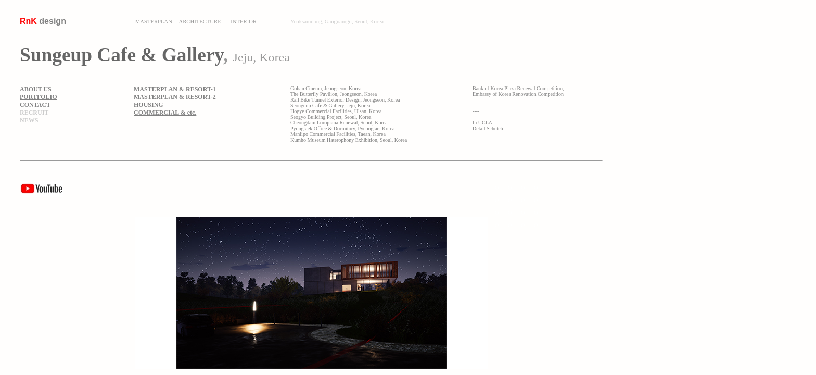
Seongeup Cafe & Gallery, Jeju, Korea (330, 105)
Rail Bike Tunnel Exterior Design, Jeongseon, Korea (345, 100)
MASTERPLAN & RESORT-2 (175, 97)
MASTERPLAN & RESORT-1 (175, 89)
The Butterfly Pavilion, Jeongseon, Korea (333, 94)
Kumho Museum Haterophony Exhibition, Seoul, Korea (348, 140)
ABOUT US (36, 89)
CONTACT (35, 104)
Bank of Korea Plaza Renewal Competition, (518, 88)
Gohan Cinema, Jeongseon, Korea (325, 88)
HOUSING (148, 104)
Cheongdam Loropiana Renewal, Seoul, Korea (339, 123)
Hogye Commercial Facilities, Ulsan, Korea (336, 111)
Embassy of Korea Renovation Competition (518, 94)
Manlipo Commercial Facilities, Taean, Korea (338, 134)
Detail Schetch (488, 128)
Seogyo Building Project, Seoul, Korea (331, 117)
